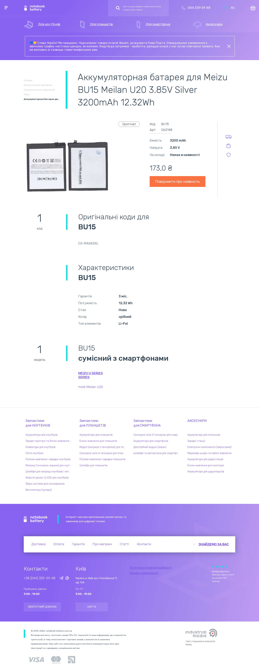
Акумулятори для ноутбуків (42, 434)
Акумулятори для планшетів (96, 434)
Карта (91, 606)
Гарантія (78, 544)
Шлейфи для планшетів (93, 465)
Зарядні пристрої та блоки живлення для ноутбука (49, 441)
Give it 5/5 (226, 566)
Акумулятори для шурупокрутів (205, 471)
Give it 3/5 (219, 566)
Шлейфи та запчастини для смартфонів (157, 453)
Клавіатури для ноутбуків (40, 447)
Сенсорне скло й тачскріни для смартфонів (157, 434)
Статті (124, 544)
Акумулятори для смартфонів (150, 441)
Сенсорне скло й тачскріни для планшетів (103, 453)
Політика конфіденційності (151, 568)
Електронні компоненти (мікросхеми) (209, 447)
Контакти (144, 544)
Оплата (58, 544)
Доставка (38, 544)
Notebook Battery (36, 519)
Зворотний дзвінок (42, 606)
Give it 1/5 (213, 566)
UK (226, 8)
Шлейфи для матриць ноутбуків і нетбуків (49, 471)
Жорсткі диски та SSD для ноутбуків (47, 477)
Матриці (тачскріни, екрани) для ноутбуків (49, 465)
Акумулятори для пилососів (203, 434)
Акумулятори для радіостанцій (205, 459)
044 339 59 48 (199, 8)
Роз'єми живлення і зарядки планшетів (102, 459)
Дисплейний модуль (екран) (149, 447)
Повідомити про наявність (177, 181)
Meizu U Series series (90, 375)
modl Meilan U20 (90, 387)
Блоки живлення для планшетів (98, 441)
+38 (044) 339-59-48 (39, 578)
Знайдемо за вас (213, 544)
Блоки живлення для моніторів (205, 465)
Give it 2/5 (216, 566)
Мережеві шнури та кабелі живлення (209, 453)
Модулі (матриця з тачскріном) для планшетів (103, 447)
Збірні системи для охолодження (45, 483)
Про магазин (102, 544)
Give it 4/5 (222, 566)
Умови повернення (144, 573)
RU (233, 8)
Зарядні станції (196, 441)
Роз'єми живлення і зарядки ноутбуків (48, 459)
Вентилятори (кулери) (39, 489)
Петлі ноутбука (34, 453)
